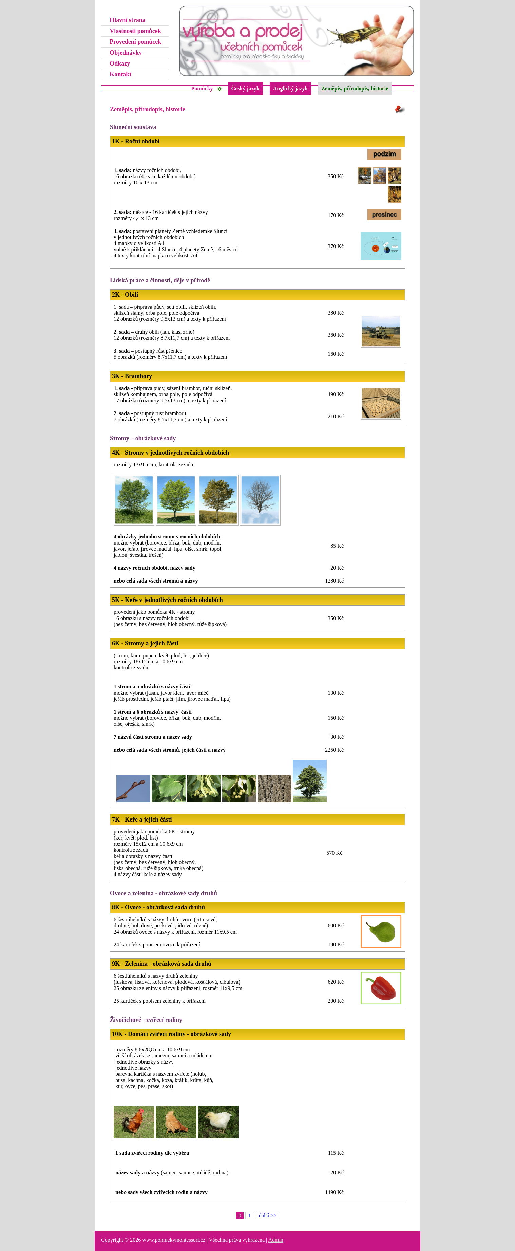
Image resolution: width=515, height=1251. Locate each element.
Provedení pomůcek (135, 41)
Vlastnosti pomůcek (135, 30)
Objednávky (126, 52)
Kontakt (120, 74)
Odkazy (120, 63)
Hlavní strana (128, 20)
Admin (275, 1240)
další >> (267, 1215)
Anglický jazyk (290, 88)
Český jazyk (245, 88)
